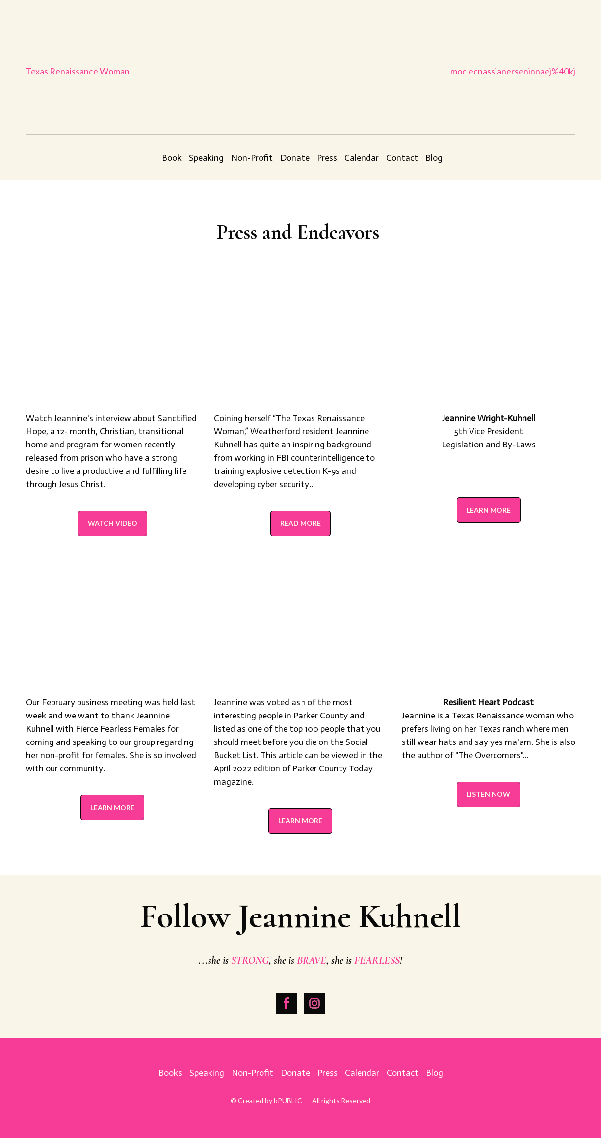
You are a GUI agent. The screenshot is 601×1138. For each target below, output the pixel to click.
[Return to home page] (300, 71)
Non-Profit (252, 157)
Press (327, 157)
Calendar (361, 157)
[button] (112, 523)
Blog (434, 157)
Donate (295, 157)
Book (172, 157)
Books (170, 1072)
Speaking (206, 157)
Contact (402, 157)
